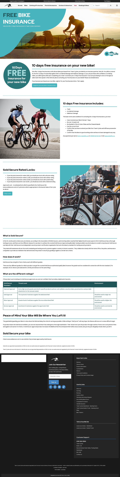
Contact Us (79, 454)
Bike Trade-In (79, 412)
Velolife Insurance (80, 403)
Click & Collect (80, 364)
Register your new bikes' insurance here (44, 85)
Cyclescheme (79, 368)
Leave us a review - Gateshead (84, 426)
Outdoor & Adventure (65, 5)
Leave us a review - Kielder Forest (85, 428)
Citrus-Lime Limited (65, 475)
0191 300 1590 (81, 441)
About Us (78, 388)
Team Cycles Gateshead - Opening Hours (86, 406)
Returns (78, 371)
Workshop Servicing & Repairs (84, 397)
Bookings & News (84, 5)
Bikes (25, 5)
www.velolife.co (110, 136)
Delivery (78, 362)
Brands (20, 5)
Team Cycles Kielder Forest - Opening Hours (87, 408)
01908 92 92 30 (95, 136)
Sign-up (54, 382)
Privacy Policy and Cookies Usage (85, 375)
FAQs (77, 410)
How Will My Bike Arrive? (82, 399)
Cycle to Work (80, 395)
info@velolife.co (83, 136)
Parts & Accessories (51, 5)
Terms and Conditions (81, 373)
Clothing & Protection (36, 5)
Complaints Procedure (82, 401)
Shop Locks (7, 193)
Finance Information (81, 366)
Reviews (78, 393)
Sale (75, 5)
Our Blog (78, 390)
